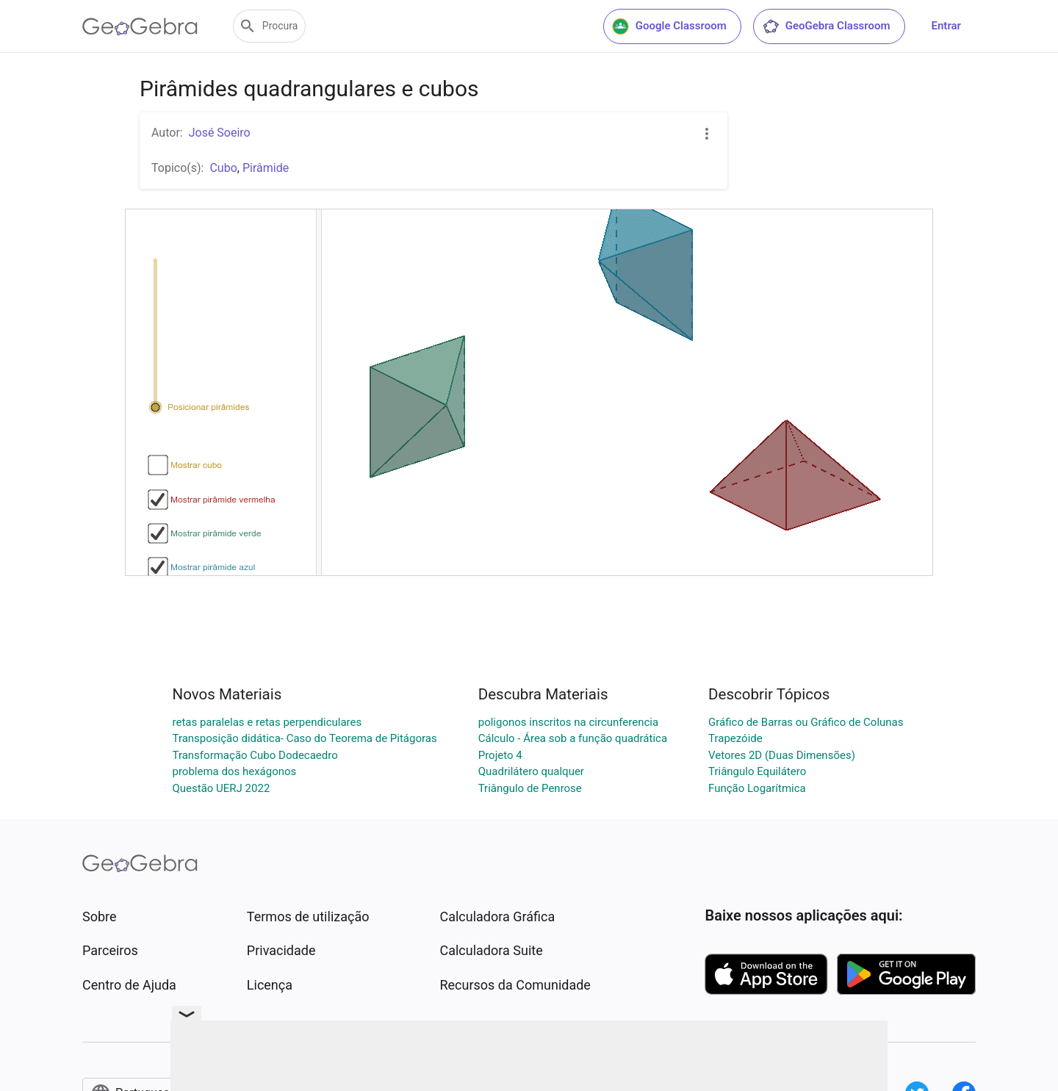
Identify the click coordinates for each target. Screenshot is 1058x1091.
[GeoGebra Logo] (140, 26)
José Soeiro (220, 133)
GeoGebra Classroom (826, 26)
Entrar (946, 25)
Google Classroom (669, 26)
